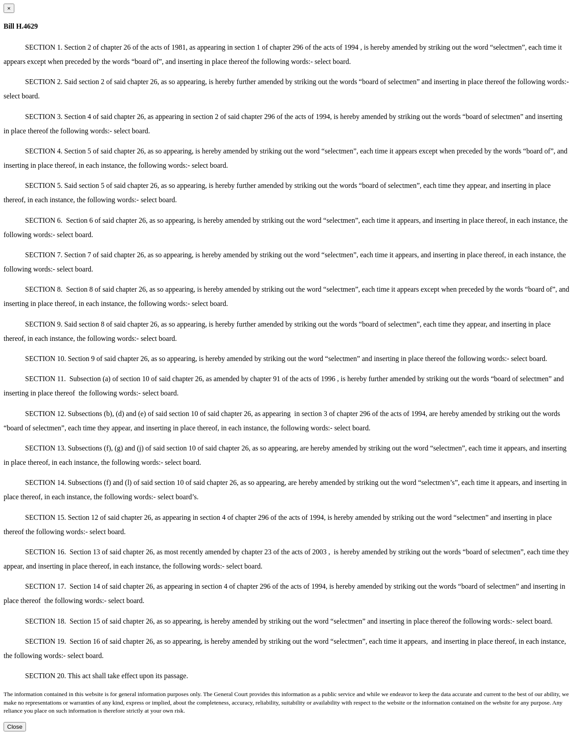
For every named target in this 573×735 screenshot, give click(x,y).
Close (14, 726)
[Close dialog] (9, 8)
